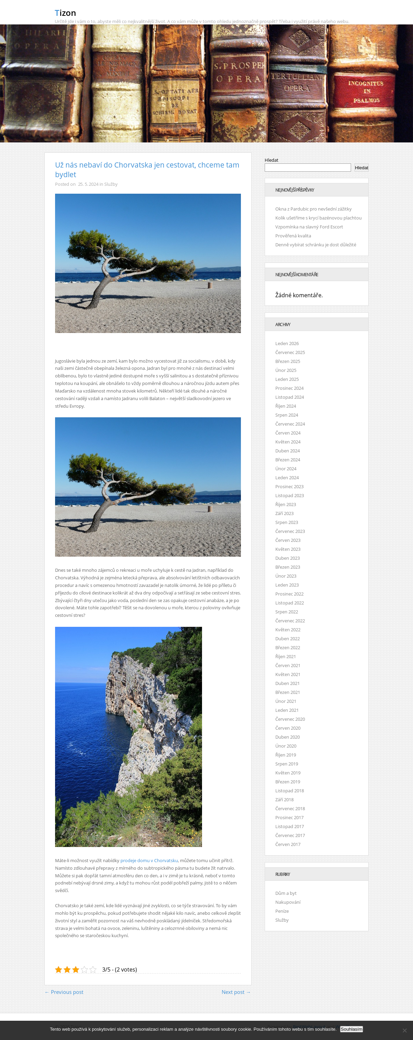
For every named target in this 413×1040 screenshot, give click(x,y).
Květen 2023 (287, 549)
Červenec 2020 (290, 719)
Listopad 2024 (289, 397)
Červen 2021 (287, 665)
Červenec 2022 (290, 621)
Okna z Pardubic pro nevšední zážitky (313, 209)
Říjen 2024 (285, 406)
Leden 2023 (287, 585)
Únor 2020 (285, 746)
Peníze (282, 911)
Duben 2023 (287, 558)
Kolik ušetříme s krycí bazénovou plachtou (318, 218)
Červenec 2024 (290, 424)
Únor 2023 (285, 576)
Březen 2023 (287, 567)
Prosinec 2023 (289, 486)
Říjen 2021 (285, 656)
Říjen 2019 (285, 755)
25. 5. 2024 (88, 184)
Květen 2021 (287, 674)
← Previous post (63, 991)
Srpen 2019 (286, 764)
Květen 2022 (287, 629)
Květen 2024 (287, 442)
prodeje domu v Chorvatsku (149, 860)
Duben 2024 (287, 451)
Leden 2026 (287, 343)
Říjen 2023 (285, 504)
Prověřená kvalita (293, 236)
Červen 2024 (287, 433)
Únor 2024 (285, 468)
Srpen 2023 (286, 522)
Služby (110, 184)
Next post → (236, 991)
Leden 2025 (287, 379)
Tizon (65, 12)
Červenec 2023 (290, 531)
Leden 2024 (287, 477)
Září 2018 (284, 799)
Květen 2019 (287, 773)
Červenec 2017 (290, 835)
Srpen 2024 (286, 415)
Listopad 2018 (289, 790)
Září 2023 (284, 513)
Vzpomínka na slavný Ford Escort (309, 227)
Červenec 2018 (290, 808)
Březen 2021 (287, 692)
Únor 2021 (285, 701)
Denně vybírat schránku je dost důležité (315, 245)
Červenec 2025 (290, 352)
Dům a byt (286, 893)
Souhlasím (351, 1029)
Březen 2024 (287, 460)
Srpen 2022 (286, 612)
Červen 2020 (287, 728)
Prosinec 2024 (289, 388)
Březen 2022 (287, 647)
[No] (404, 1030)
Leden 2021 (287, 710)
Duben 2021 (287, 683)
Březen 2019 (287, 782)
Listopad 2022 (289, 603)
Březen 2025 (287, 361)
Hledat (271, 160)
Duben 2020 (287, 737)
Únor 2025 (285, 370)
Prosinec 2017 (289, 817)
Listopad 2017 (289, 826)
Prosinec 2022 (289, 594)
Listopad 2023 (289, 495)
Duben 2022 (287, 638)
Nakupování (287, 902)
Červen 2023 (287, 540)
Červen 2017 (287, 844)
